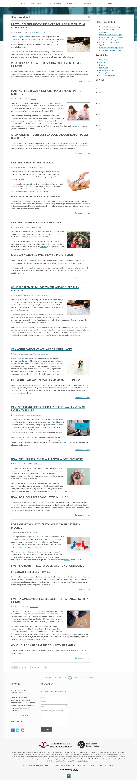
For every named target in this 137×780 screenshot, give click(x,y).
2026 (98, 85)
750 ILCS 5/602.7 (30, 260)
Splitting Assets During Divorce (111, 40)
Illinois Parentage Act (26, 437)
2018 (98, 114)
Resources (87, 3)
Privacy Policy (101, 765)
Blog (99, 3)
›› (45, 667)
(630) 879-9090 (22, 715)
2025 (98, 88)
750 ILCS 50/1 (70, 650)
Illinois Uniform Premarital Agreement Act (34, 385)
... (42, 667)
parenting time (37, 241)
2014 (98, 129)
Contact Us (111, 3)
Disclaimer (91, 765)
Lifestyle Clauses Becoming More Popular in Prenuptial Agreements (109, 29)
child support (59, 422)
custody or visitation (18, 621)
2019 (98, 110)
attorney (78, 126)
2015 (98, 125)
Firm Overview (36, 3)
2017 (98, 118)
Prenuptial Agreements (37, 32)
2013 (98, 133)
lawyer (59, 54)
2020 (98, 107)
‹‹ (12, 667)
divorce (33, 184)
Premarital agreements (19, 36)
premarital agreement (24, 317)
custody (44, 422)
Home (23, 3)
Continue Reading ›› (82, 81)
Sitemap (111, 765)
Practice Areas (72, 3)
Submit (46, 729)
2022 (98, 99)
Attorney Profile (54, 3)
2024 (98, 92)
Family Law (103, 68)
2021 (98, 103)
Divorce (33, 99)
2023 (98, 96)
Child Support (36, 415)
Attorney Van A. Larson (19, 552)
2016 (98, 122)
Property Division (38, 167)
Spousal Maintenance (107, 75)
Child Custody (36, 227)
